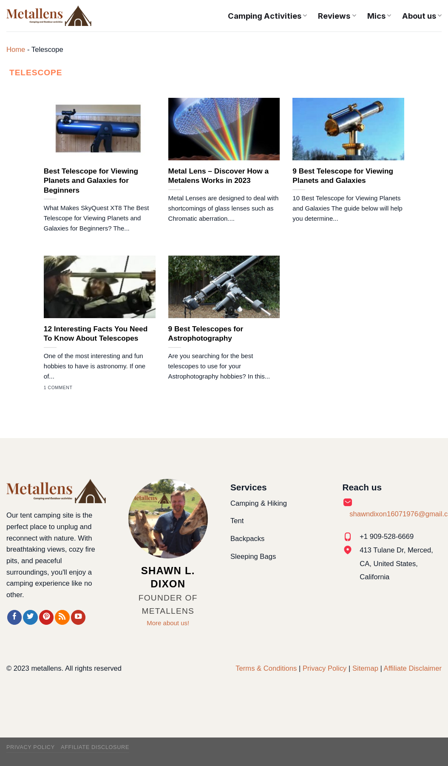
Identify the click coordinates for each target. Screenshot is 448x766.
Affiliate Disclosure (95, 747)
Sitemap (365, 668)
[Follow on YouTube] (78, 617)
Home (15, 50)
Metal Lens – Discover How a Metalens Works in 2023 (218, 176)
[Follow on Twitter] (30, 617)
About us (422, 15)
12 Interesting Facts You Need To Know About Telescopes (95, 333)
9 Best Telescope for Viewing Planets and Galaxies (342, 176)
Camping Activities (267, 15)
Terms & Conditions (266, 668)
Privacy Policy (324, 668)
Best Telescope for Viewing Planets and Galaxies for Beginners (91, 180)
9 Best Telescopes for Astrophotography (206, 333)
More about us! (168, 622)
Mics (379, 15)
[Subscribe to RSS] (62, 617)
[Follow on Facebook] (14, 617)
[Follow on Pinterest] (46, 617)
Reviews (337, 15)
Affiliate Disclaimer (413, 668)
